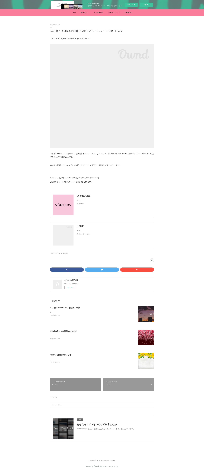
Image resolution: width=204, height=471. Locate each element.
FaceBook (128, 13)
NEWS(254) (64, 253)
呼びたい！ (85, 13)
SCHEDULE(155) (55, 253)
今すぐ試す (131, 4)
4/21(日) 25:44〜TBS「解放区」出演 (65, 308)
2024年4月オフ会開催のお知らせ (63, 331)
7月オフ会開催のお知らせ (60, 355)
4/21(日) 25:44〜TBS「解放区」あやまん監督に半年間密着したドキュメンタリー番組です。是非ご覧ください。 (89, 313)
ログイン (146, 5)
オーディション (113, 13)
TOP (74, 13)
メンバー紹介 (98, 13)
